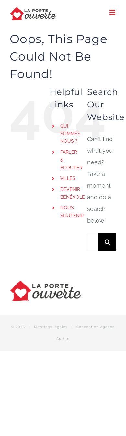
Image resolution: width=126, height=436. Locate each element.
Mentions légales (51, 327)
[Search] (107, 242)
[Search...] (92, 242)
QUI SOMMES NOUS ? (70, 133)
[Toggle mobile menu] (112, 12)
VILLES (67, 178)
